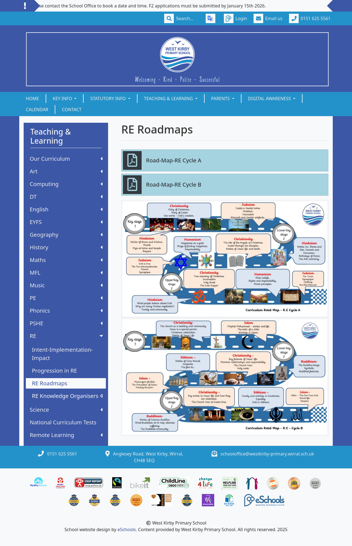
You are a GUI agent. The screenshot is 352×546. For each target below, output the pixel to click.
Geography (66, 234)
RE (67, 336)
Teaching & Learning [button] (169, 98)
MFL (66, 272)
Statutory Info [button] (108, 98)
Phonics (66, 310)
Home (32, 98)
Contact (71, 110)
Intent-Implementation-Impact (62, 354)
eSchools (126, 529)
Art (66, 171)
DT (66, 196)
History (66, 247)
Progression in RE (54, 370)
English (66, 209)
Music (66, 285)
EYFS (66, 222)
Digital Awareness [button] (270, 98)
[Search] (187, 18)
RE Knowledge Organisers (67, 396)
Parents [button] (221, 98)
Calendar (37, 110)
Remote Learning (66, 435)
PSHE (66, 323)
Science (66, 409)
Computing (66, 184)
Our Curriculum (66, 158)
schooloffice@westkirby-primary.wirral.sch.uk (267, 454)
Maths (66, 260)
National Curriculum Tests (63, 422)
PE (66, 298)
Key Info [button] (63, 98)
